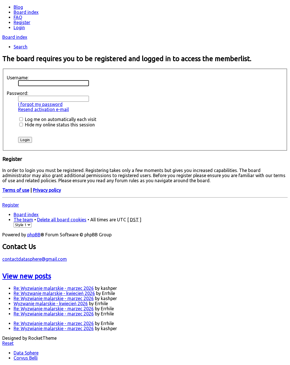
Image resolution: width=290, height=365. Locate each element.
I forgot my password (40, 104)
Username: (17, 77)
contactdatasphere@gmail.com (34, 259)
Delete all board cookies (61, 219)
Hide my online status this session (57, 124)
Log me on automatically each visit (57, 119)
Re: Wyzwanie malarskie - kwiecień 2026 (54, 293)
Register (10, 204)
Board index (14, 37)
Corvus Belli (26, 357)
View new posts (26, 276)
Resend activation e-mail (43, 109)
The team (23, 219)
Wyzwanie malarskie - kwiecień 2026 (51, 303)
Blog (18, 7)
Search (20, 46)
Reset (8, 343)
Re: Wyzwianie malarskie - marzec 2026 (54, 288)
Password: (17, 93)
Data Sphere (26, 352)
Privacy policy (47, 190)
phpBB (33, 234)
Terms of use (15, 190)
